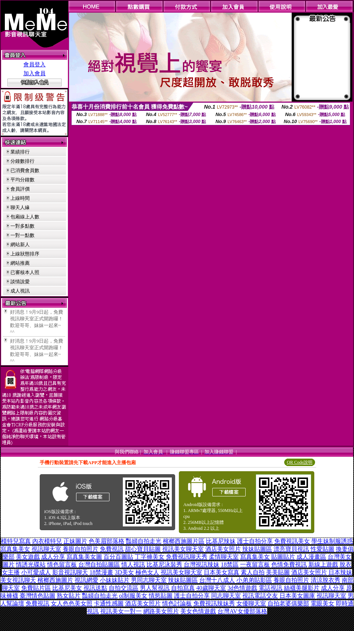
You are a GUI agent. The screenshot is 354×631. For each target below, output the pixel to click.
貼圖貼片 (283, 557)
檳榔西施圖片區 (183, 541)
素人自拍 (253, 572)
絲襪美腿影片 (301, 588)
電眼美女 (322, 603)
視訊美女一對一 (121, 611)
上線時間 (20, 198)
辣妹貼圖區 (257, 549)
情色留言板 (62, 564)
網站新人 (20, 244)
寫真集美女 (15, 549)
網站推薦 (20, 263)
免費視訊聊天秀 (186, 557)
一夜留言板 (255, 564)
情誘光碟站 (31, 564)
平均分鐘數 (22, 179)
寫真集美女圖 (84, 557)
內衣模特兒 (47, 541)
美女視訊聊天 (18, 580)
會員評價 (20, 189)
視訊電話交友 (260, 595)
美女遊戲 (28, 557)
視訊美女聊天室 (183, 549)
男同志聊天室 (149, 580)
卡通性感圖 (109, 603)
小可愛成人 (36, 572)
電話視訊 (270, 588)
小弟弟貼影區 (254, 580)
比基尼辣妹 (221, 541)
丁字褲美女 (149, 557)
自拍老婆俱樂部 (288, 603)
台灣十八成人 (217, 580)
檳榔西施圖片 (55, 580)
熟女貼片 (69, 595)
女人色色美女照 (71, 603)
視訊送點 (95, 588)
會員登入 (34, 64)
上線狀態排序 (24, 254)
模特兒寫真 (16, 541)
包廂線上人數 (24, 216)
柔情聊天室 (224, 557)
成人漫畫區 (311, 557)
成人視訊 (20, 291)
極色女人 (147, 572)
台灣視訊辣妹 (201, 564)
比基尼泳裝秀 (164, 564)
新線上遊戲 (323, 564)
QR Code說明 (299, 462)
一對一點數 (22, 235)
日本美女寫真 (221, 572)
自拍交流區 (123, 588)
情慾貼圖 (161, 595)
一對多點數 (22, 226)
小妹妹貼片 (115, 580)
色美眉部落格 (106, 541)
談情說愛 (20, 281)
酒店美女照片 (223, 549)
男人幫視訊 (155, 588)
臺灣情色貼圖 (37, 595)
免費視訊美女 (292, 541)
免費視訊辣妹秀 (214, 603)
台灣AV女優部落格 (242, 611)
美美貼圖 (278, 572)
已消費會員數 (24, 170)
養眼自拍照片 (80, 549)
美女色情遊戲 (198, 611)
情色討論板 (177, 603)
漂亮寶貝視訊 (291, 549)
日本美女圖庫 (297, 595)
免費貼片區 (36, 588)
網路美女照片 (161, 611)
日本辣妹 (340, 572)
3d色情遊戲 (242, 588)
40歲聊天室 (211, 588)
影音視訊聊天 (70, 572)
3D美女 (124, 572)
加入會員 (34, 73)
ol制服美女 (133, 595)
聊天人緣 (20, 207)
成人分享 (53, 557)
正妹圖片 (75, 541)
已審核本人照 (24, 272)
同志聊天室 (226, 595)
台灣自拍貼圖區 (99, 564)
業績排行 (20, 152)
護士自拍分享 (255, 541)
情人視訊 (133, 564)
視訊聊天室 (46, 549)
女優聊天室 (251, 603)
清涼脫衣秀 (325, 580)
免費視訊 (112, 549)
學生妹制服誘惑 (332, 541)
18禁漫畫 (101, 572)
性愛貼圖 (322, 549)
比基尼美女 (67, 588)
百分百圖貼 (118, 557)
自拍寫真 (183, 588)
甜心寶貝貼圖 (143, 549)
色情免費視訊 (289, 564)
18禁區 (230, 564)
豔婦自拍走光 (143, 541)
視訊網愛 (86, 580)
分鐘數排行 (22, 161)
